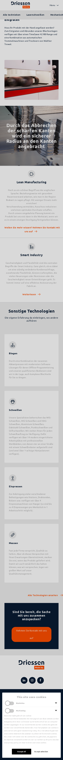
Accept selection (41, 752)
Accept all (21, 752)
